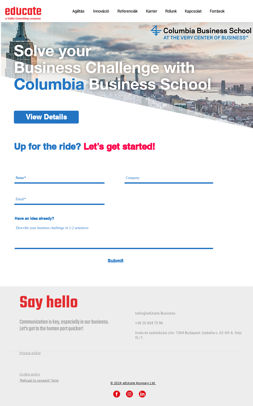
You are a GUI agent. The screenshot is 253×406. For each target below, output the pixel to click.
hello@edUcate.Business (155, 313)
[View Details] (46, 117)
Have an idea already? (34, 218)
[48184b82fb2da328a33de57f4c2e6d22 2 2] (116, 394)
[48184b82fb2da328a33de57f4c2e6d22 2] (129, 394)
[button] (218, 9)
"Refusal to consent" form (39, 380)
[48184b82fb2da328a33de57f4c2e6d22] (142, 394)
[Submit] (115, 260)
